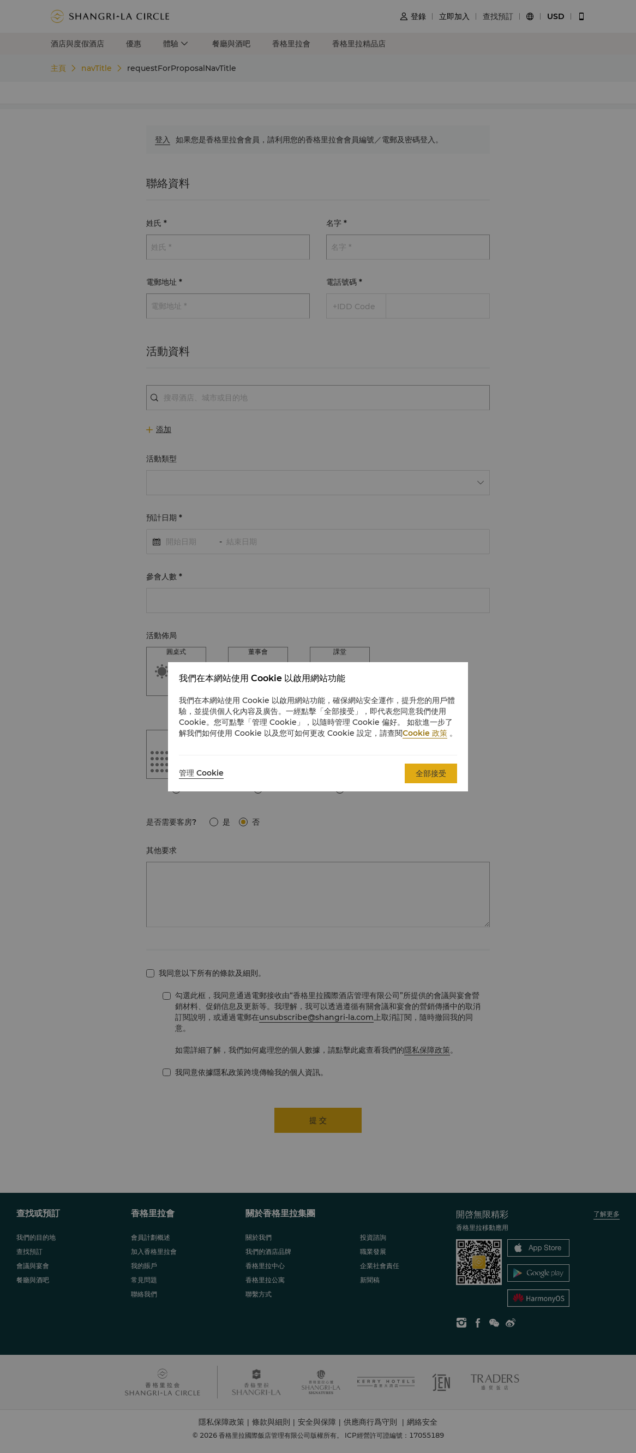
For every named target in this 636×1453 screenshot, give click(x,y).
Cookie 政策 (425, 733)
